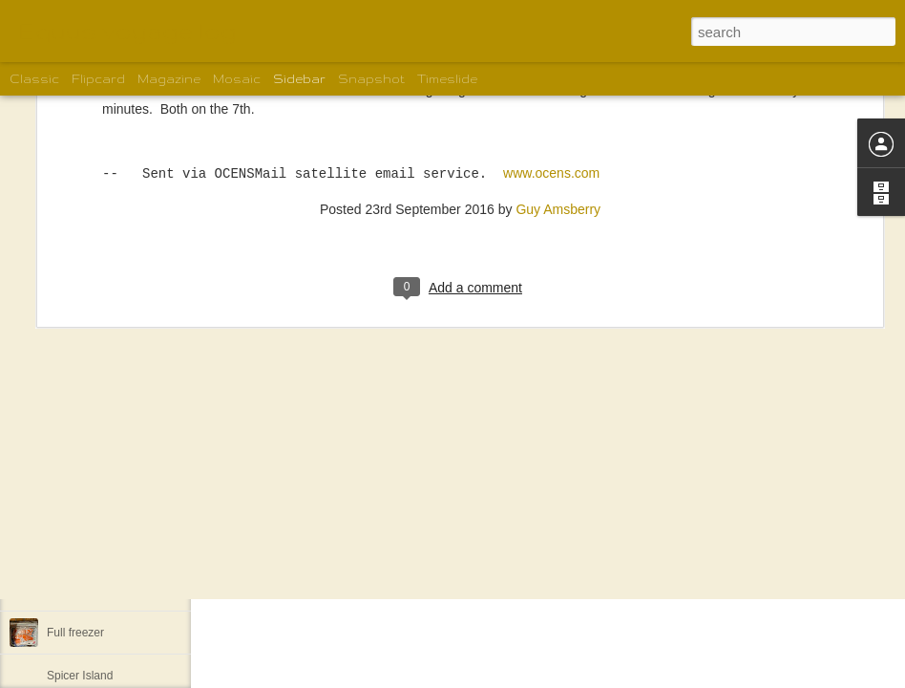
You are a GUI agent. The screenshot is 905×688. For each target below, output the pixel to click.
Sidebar (299, 79)
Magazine (168, 79)
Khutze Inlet (77, 503)
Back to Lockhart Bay (101, 460)
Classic (34, 79)
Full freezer (75, 632)
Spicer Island (80, 675)
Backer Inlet (77, 589)
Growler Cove (81, 288)
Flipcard (98, 79)
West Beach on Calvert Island (122, 374)
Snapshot (371, 79)
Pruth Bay (72, 417)
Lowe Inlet (73, 546)
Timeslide (447, 79)
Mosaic (237, 79)
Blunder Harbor (85, 331)
